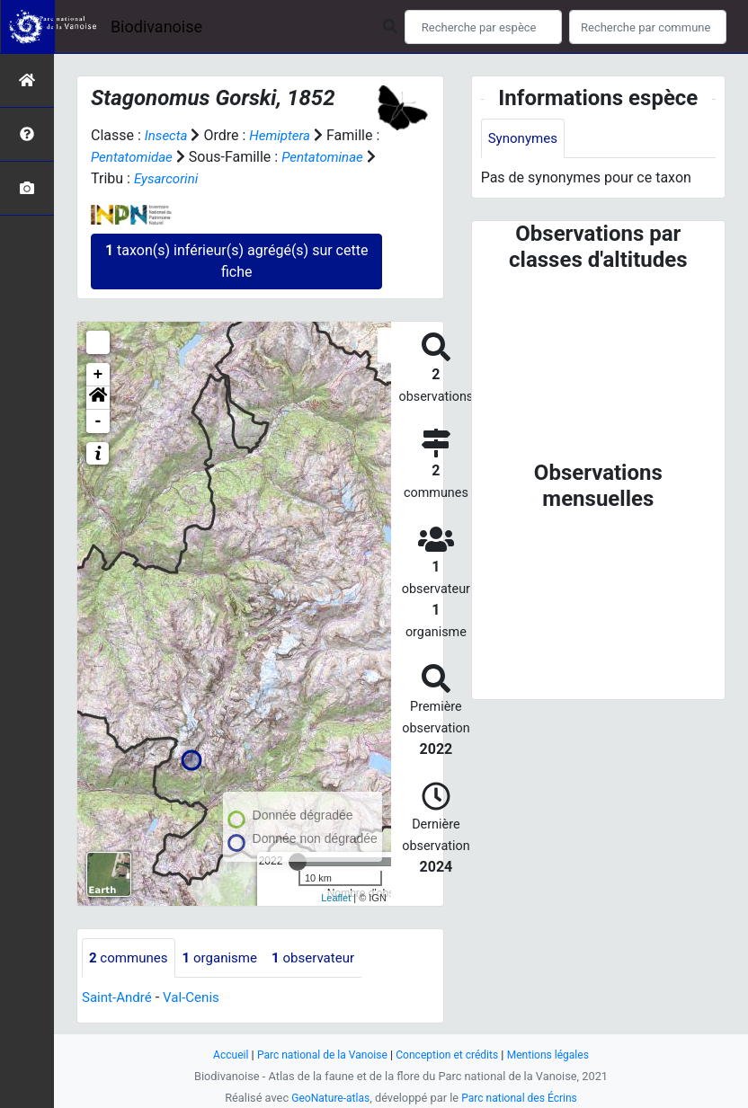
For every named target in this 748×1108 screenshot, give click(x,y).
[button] (98, 398)
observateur (325, 958)
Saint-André (119, 998)
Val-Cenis (197, 998)
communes (131, 958)
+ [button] (98, 375)
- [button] (98, 421)
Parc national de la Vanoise (317, 1054)
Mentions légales (556, 1054)
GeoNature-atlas (327, 1097)
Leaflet (336, 897)
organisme (227, 958)
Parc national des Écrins (521, 1097)
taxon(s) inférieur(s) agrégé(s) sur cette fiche (236, 261)
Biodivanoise (156, 26)
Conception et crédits (450, 1054)
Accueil (221, 1054)
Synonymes (525, 138)
